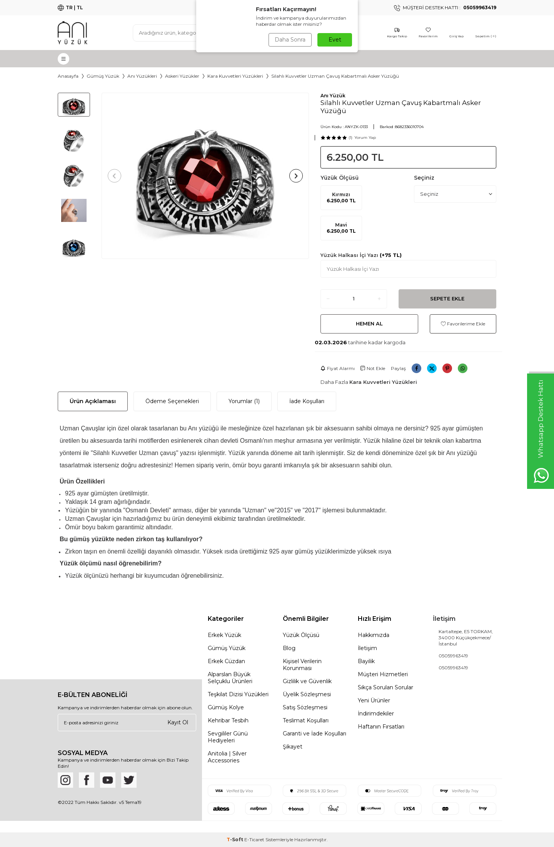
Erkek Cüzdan (226, 661)
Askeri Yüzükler (182, 76)
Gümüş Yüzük (103, 76)
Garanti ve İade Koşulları (314, 733)
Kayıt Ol (177, 722)
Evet (335, 39)
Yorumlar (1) (244, 401)
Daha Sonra (290, 39)
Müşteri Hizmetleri (383, 674)
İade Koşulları (306, 401)
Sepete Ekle (447, 298)
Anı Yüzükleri (142, 76)
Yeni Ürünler (374, 700)
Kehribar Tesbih (228, 720)
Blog (289, 648)
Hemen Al (369, 323)
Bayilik (366, 661)
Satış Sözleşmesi (305, 707)
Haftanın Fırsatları (381, 726)
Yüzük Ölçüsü (301, 635)
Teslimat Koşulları (306, 720)
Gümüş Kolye (226, 707)
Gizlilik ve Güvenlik (307, 681)
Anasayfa (68, 76)
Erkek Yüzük (224, 635)
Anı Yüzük (332, 95)
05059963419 (453, 656)
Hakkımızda (373, 635)
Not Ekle (372, 368)
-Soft (235, 839)
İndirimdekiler (376, 713)
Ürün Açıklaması (93, 401)
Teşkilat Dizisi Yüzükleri (238, 694)
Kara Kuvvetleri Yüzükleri (235, 76)
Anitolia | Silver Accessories (227, 757)
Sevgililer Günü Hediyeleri (228, 737)
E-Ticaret (254, 839)
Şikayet (292, 746)
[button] (114, 175)
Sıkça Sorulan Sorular (385, 687)
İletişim (367, 648)
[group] (205, 175)
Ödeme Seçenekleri (172, 401)
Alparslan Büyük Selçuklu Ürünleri (230, 678)
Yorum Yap (365, 137)
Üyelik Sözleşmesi (307, 694)
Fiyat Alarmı (337, 368)
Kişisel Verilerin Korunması (302, 665)
